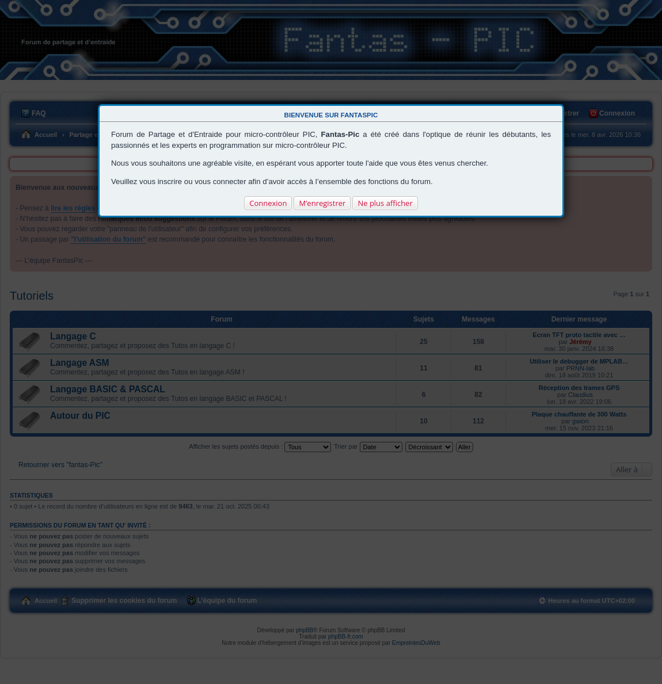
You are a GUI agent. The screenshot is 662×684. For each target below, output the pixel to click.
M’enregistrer (322, 203)
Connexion (268, 203)
